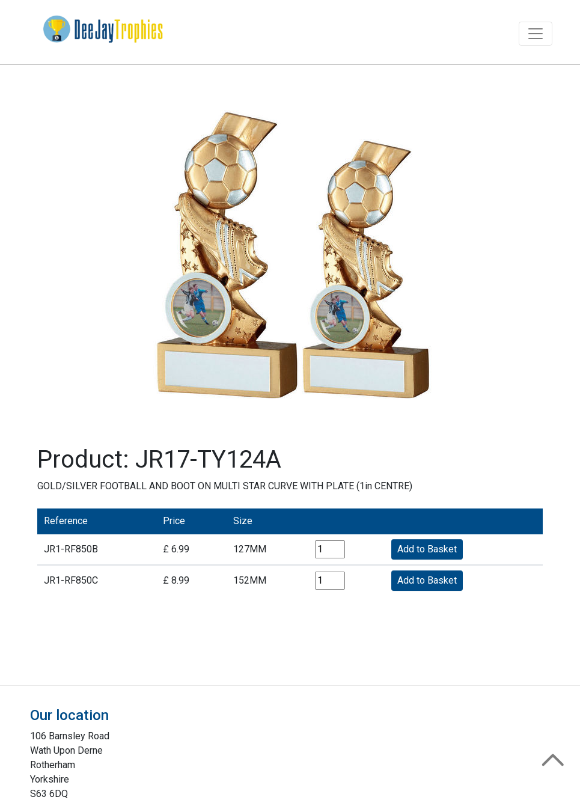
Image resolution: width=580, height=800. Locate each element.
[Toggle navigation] (535, 34)
